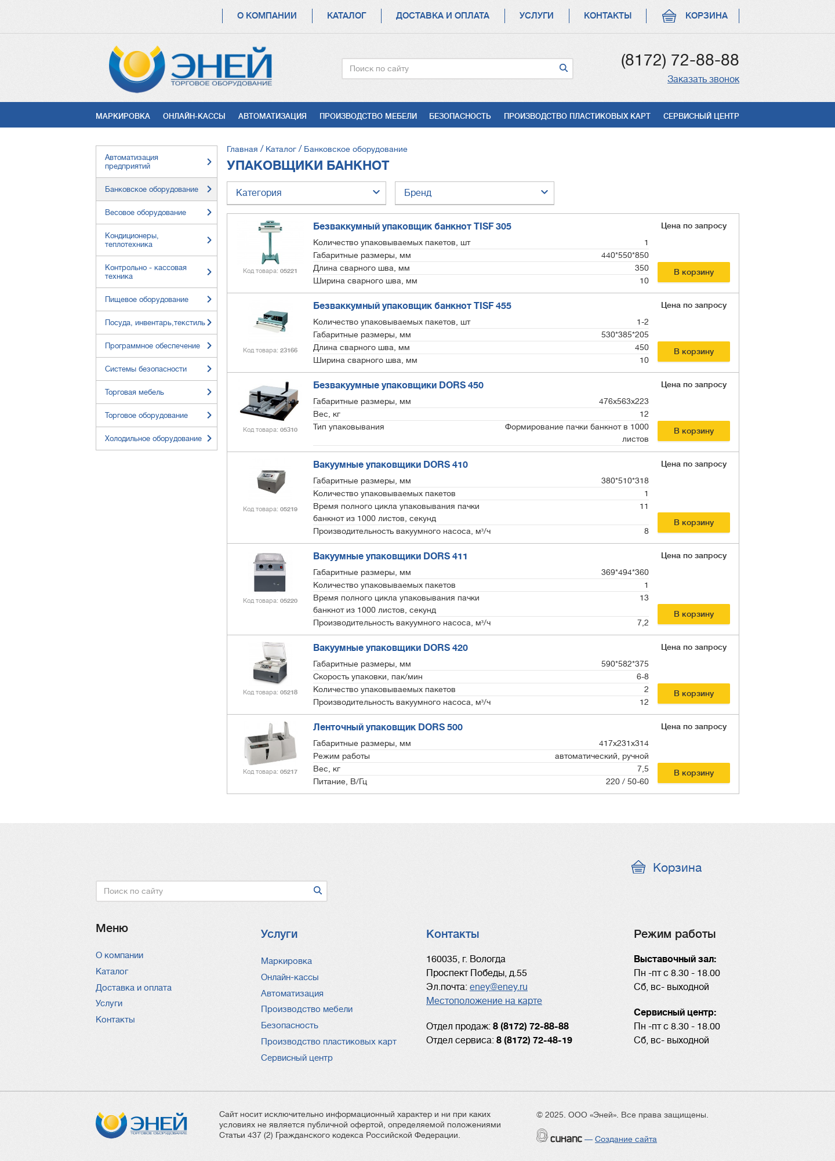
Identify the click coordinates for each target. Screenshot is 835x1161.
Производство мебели (368, 116)
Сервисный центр (701, 116)
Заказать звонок (703, 79)
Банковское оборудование (356, 149)
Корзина (706, 16)
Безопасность (460, 116)
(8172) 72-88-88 (680, 60)
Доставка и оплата (442, 16)
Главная (242, 149)
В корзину (694, 271)
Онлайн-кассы (194, 116)
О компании (267, 16)
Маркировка (123, 116)
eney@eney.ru (499, 987)
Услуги (537, 16)
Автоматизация (272, 116)
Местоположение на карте (484, 1001)
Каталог (346, 16)
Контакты (607, 16)
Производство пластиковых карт (577, 116)
